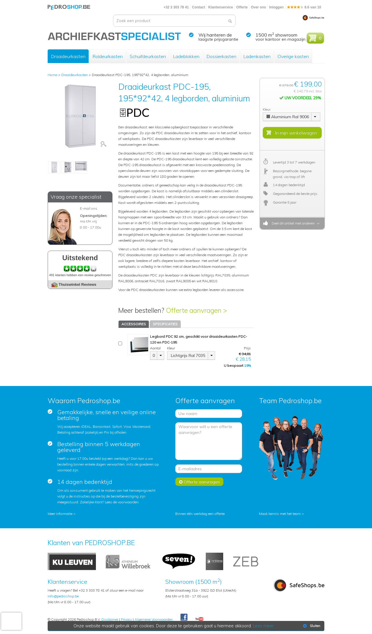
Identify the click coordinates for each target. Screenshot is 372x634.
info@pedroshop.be (63, 596)
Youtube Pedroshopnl (199, 619)
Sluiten (311, 626)
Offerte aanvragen (199, 481)
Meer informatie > (62, 513)
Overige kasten (293, 56)
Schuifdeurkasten (148, 56)
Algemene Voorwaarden (154, 619)
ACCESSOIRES (133, 324)
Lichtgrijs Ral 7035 (188, 355)
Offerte (242, 7)
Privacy (126, 619)
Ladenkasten (257, 56)
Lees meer (263, 625)
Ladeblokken (186, 56)
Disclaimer (109, 619)
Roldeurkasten (107, 56)
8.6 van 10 (304, 7)
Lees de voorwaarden (122, 502)
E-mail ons (88, 208)
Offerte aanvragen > (196, 310)
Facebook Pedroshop (183, 617)
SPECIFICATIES (165, 324)
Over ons (258, 7)
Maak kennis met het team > (281, 513)
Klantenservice (220, 7)
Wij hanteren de (215, 35)
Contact (198, 7)
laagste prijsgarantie (218, 39)
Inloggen (276, 7)
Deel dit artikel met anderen (292, 223)
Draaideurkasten (68, 56)
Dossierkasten (221, 56)
